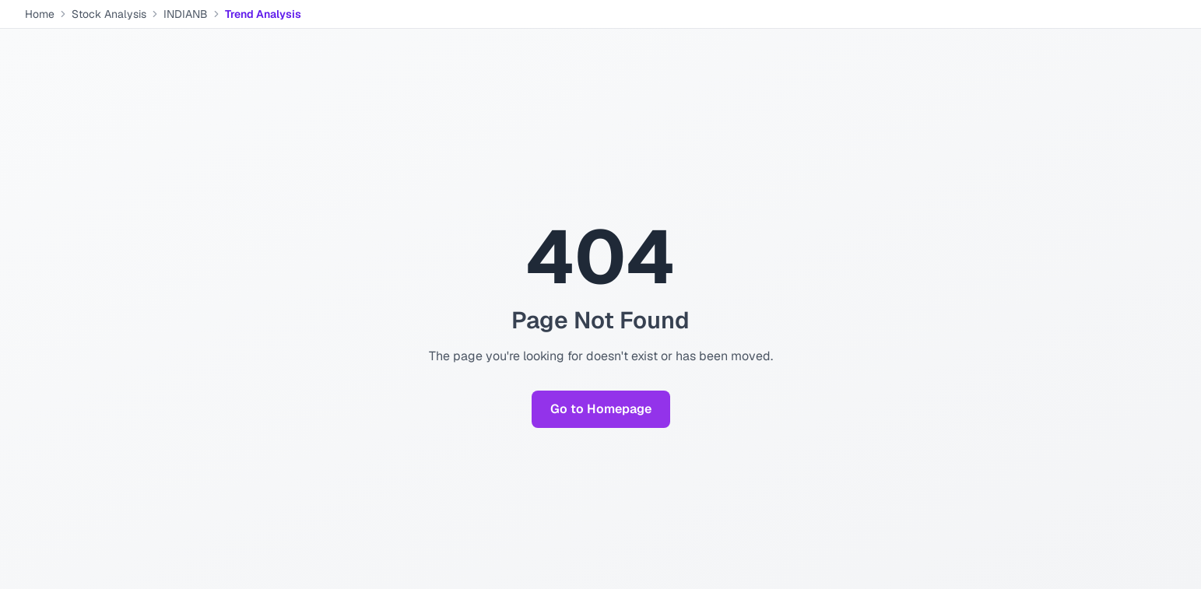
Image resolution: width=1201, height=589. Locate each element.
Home (39, 14)
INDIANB (185, 14)
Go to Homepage (600, 409)
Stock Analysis (109, 14)
